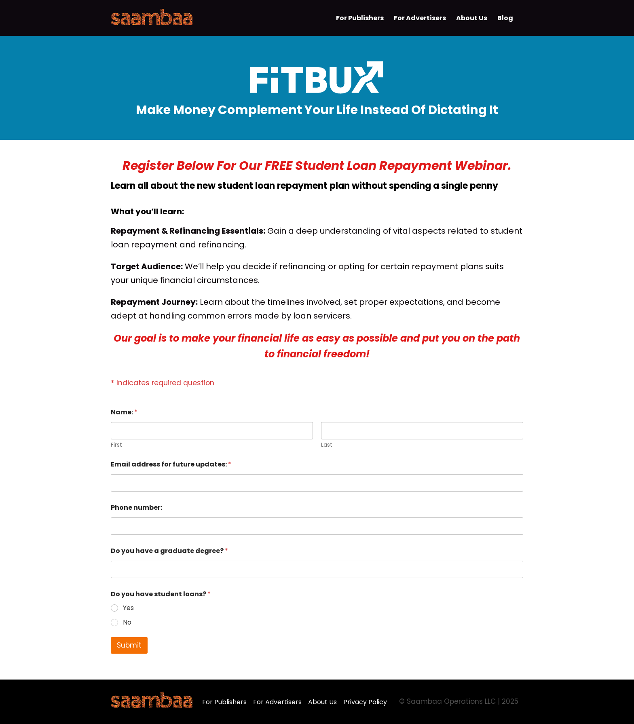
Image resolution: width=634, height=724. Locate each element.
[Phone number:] (317, 526)
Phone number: (136, 507)
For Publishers (224, 702)
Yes (128, 608)
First (116, 444)
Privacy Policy (365, 702)
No (127, 622)
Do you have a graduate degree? (169, 551)
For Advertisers (277, 702)
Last (326, 444)
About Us (322, 702)
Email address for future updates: (171, 464)
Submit (129, 645)
